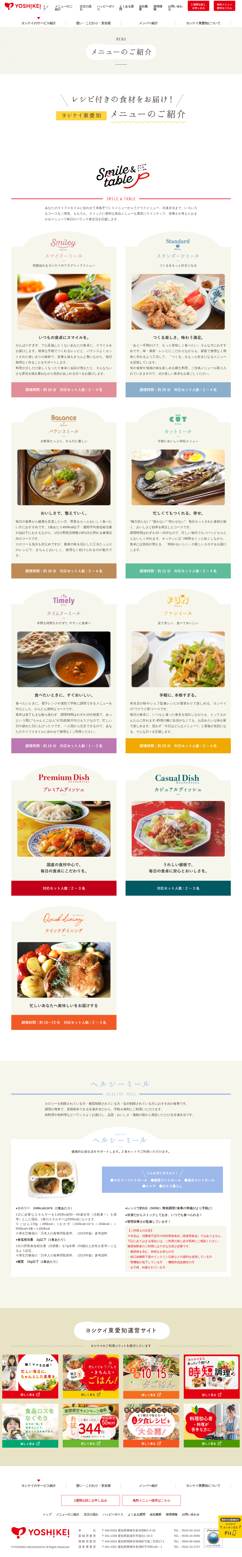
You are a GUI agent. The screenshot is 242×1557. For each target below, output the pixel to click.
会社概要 (143, 8)
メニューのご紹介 (63, 8)
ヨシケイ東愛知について (203, 23)
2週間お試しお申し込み (90, 1500)
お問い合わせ (175, 8)
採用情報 (157, 8)
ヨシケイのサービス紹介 (38, 23)
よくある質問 (126, 8)
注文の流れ (85, 8)
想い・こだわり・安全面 (93, 23)
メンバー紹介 (148, 23)
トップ (46, 8)
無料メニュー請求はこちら (151, 1500)
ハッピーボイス (106, 8)
